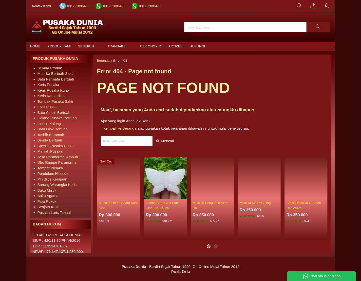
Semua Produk (50, 68)
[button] (318, 27)
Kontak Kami (41, 6)
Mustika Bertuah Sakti (56, 73)
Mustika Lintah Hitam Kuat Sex (118, 205)
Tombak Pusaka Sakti (55, 101)
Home (35, 46)
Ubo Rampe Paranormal (57, 162)
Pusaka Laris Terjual (54, 212)
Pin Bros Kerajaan (52, 179)
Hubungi (197, 46)
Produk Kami (59, 46)
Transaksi (117, 46)
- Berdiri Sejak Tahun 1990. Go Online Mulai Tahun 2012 (180, 266)
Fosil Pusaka (48, 107)
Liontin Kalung (49, 123)
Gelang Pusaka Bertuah (57, 118)
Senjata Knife (48, 207)
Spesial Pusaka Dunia (56, 146)
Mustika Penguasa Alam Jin (210, 205)
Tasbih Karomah (51, 135)
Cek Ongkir (150, 46)
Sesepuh (86, 46)
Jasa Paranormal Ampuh (58, 157)
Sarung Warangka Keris (57, 184)
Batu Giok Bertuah (53, 129)
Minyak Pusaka (50, 151)
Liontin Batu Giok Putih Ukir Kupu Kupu (163, 205)
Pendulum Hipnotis (53, 173)
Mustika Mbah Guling (255, 203)
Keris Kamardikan (52, 96)
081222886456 (78, 6)
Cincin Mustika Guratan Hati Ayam (303, 205)
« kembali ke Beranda (118, 128)
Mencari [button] (165, 141)
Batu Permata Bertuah (56, 79)
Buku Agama (48, 196)
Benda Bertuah (50, 140)
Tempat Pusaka (50, 168)
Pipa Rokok (47, 201)
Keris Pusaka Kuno (53, 90)
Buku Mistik (47, 190)
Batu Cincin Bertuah (54, 112)
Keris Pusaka (48, 84)
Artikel (175, 46)
